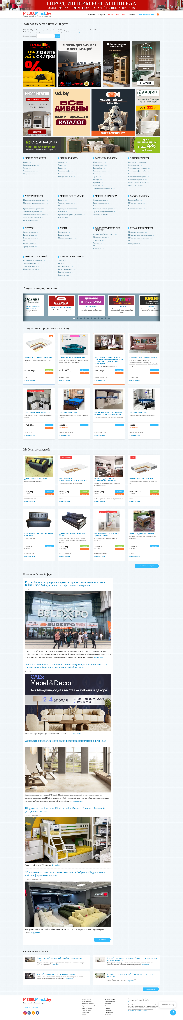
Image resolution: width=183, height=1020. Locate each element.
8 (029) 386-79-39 (29, 501)
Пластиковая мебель (136, 209)
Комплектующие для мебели (107, 229)
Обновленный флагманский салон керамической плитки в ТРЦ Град (65, 740)
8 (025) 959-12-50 (29, 556)
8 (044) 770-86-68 (64, 556)
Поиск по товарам (87, 1008)
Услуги (29, 228)
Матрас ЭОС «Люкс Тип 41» (141, 479)
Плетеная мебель (135, 206)
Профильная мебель (141, 228)
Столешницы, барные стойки (104, 234)
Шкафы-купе (99, 162)
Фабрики (101, 14)
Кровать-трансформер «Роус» (143, 357)
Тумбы (97, 177)
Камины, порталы (65, 272)
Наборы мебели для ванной (34, 260)
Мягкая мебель (69, 158)
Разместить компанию (31, 1007)
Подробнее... (99, 657)
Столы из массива (100, 200)
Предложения (109, 1012)
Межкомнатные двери (67, 238)
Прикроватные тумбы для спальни (71, 215)
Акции (110, 14)
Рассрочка (108, 1003)
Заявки (132, 14)
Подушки (62, 212)
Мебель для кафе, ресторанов (140, 238)
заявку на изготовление (83, 32)
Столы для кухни (30, 171)
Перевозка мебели (30, 238)
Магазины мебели (87, 1001)
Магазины (91, 14)
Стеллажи (98, 185)
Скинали (97, 243)
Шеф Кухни (152, 306)
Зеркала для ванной (31, 266)
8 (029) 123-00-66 (64, 380)
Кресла (62, 168)
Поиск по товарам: (29, 36)
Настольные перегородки (138, 162)
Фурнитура (98, 240)
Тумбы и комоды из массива (104, 212)
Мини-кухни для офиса (137, 185)
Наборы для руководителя (138, 177)
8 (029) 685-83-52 (30, 435)
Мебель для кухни (35, 158)
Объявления (108, 1010)
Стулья (27, 168)
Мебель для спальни (72, 196)
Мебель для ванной (36, 256)
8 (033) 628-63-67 (65, 435)
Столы (97, 174)
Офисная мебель (139, 158)
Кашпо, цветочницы (66, 269)
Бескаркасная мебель (66, 177)
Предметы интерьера (72, 256)
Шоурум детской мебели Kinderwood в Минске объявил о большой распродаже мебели (65, 810)
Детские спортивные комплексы (35, 215)
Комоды (97, 180)
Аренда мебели (30, 247)
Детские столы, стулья (32, 212)
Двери (63, 228)
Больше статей (150, 989)
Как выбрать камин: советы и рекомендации (56, 974)
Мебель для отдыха (136, 203)
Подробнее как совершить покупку (137, 1010)
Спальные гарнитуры (67, 203)
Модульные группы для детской (36, 203)
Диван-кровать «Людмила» (72, 357)
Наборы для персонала (137, 180)
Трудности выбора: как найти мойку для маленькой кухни (60, 959)
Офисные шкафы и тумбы (138, 171)
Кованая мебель (135, 200)
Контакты (108, 1015)
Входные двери (64, 235)
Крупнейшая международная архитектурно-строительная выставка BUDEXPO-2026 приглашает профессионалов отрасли (65, 584)
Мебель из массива (106, 196)
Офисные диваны (135, 174)
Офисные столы (135, 165)
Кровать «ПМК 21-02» (138, 412)
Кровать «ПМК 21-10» (68, 412)
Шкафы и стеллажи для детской (35, 200)
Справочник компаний (88, 1006)
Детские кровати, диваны (33, 206)
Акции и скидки (86, 1010)
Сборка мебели (30, 241)
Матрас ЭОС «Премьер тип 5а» (38, 358)
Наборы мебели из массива (103, 206)
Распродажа (121, 14)
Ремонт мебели (30, 235)
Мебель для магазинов (137, 232)
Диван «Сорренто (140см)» (36, 479)
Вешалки (62, 263)
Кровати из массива (101, 203)
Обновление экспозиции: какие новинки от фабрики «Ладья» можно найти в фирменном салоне (65, 874)
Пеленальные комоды (31, 220)
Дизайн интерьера (30, 232)
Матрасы (63, 206)
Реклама (107, 1008)
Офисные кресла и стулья (138, 182)
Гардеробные (99, 168)
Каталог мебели (86, 999)
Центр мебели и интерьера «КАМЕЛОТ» (31, 307)
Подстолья (98, 249)
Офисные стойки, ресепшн (139, 168)
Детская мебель (34, 196)
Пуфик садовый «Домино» (142, 534)
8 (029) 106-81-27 (134, 380)
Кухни (27, 162)
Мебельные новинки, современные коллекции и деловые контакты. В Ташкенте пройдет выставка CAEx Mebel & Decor (66, 666)
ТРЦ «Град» (122, 306)
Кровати (62, 200)
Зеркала (62, 260)
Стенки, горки (100, 165)
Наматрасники (64, 217)
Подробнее (54, 964)
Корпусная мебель (106, 158)
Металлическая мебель (137, 241)
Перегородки (64, 232)
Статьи (84, 1015)
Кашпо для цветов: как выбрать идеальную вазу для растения (130, 975)
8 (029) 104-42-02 (30, 380)
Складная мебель (134, 244)
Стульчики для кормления (33, 217)
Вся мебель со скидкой (146, 566)
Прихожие (98, 182)
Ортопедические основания (68, 209)
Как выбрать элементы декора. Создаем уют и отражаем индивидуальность (132, 959)
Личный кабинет (110, 1001)
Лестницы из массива (101, 215)
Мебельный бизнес (146, 14)
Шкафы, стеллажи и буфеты (104, 209)
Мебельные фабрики (88, 1003)
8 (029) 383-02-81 (99, 435)
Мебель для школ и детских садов (141, 235)
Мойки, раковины (100, 246)
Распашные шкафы (101, 171)
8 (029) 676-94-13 (99, 501)
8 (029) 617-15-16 (99, 556)
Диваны (62, 162)
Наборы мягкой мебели (67, 174)
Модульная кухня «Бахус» (37, 412)
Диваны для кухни (31, 165)
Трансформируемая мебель (104, 188)
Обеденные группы (31, 174)
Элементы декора (65, 275)
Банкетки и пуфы (65, 171)
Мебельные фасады (101, 237)
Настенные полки (65, 266)
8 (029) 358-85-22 (134, 556)
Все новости (102, 940)
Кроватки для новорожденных (34, 209)
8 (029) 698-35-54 (100, 380)
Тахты (62, 165)
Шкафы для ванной (31, 269)
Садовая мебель (139, 196)
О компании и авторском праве (136, 1001)
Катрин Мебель (91, 306)
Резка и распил (29, 244)
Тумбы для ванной (31, 263)
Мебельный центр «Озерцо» (61, 307)
